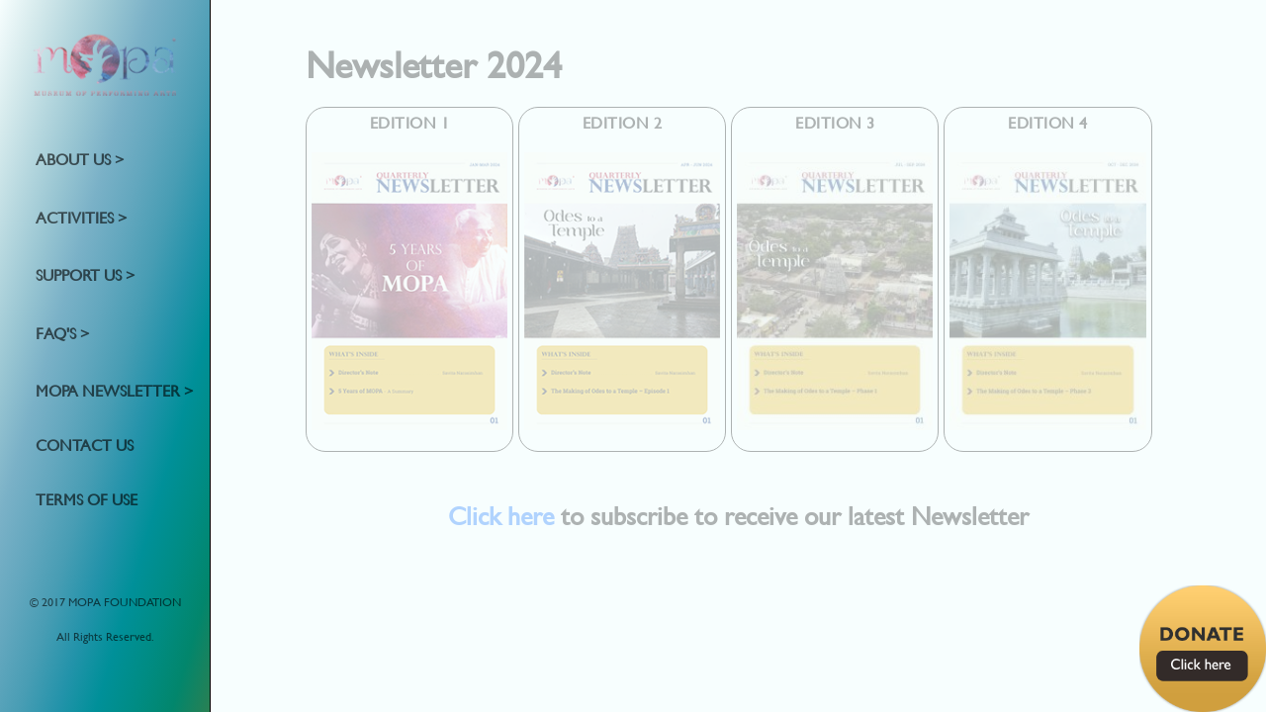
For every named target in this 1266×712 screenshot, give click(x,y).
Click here (501, 515)
